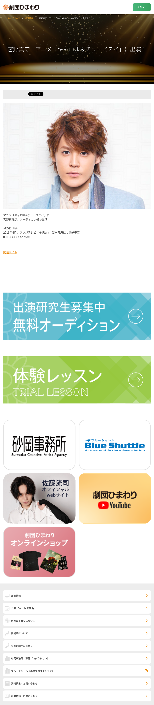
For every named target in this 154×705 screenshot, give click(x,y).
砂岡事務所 (30, 658)
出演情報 (29, 18)
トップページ (14, 18)
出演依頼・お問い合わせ (24, 696)
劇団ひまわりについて (23, 620)
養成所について (19, 633)
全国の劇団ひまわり (22, 645)
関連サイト (10, 252)
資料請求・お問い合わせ (24, 683)
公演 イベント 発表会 (22, 608)
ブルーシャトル (32, 671)
